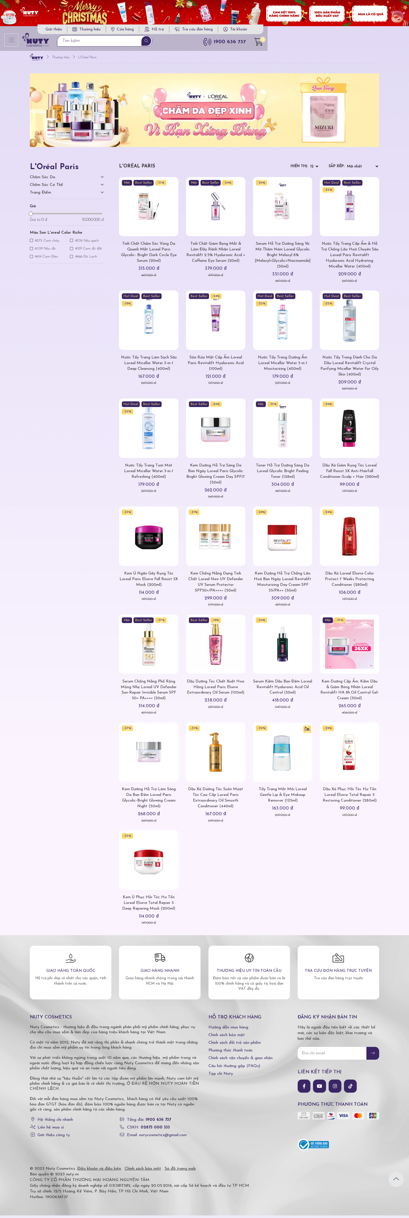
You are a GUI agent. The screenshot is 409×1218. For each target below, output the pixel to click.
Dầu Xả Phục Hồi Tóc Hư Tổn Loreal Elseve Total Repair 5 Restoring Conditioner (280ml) (349, 797)
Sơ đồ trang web (180, 1171)
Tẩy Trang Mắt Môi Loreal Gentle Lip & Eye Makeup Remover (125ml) (283, 797)
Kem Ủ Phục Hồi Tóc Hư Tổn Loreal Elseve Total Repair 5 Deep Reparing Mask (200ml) (149, 905)
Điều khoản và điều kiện (99, 1171)
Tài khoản (354, 31)
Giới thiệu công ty (53, 1138)
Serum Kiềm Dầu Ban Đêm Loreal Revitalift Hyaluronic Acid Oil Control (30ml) (282, 689)
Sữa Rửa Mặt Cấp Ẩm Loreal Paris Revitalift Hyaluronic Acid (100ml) (215, 366)
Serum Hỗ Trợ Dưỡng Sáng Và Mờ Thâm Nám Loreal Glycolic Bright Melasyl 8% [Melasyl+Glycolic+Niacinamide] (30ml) (282, 257)
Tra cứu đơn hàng (310, 31)
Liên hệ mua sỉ (50, 1130)
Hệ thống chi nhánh (55, 1122)
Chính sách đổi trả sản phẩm (234, 1045)
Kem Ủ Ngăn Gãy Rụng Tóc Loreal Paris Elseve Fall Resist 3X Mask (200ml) (148, 581)
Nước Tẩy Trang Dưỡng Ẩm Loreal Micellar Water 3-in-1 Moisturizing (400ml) (282, 366)
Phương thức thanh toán (230, 1053)
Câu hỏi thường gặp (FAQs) (234, 1068)
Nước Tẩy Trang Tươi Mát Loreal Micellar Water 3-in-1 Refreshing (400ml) (148, 474)
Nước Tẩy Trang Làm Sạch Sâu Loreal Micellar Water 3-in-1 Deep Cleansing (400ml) (149, 366)
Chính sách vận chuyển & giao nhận (240, 1061)
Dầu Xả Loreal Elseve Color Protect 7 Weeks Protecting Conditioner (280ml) (349, 581)
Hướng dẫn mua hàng (228, 1030)
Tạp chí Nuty (220, 1076)
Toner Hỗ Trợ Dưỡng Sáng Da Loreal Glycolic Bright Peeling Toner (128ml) (282, 474)
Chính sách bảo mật (226, 1037)
